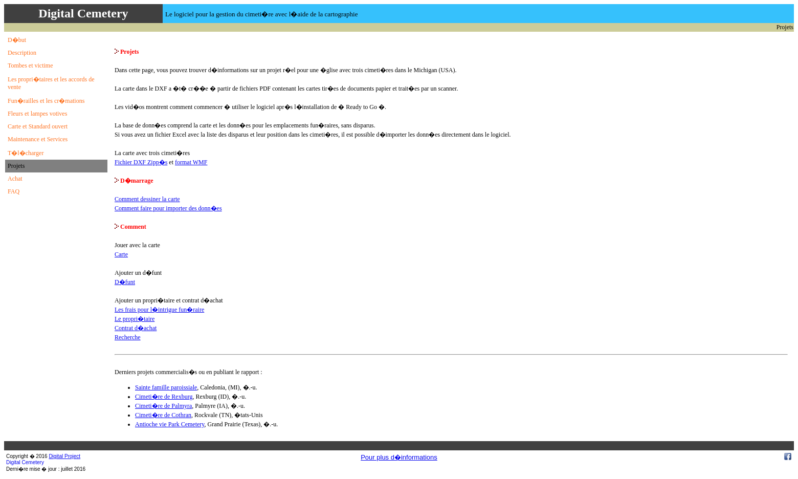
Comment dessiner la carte (147, 199)
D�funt (125, 282)
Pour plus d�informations (399, 457)
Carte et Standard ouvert (38, 126)
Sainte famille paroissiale (166, 387)
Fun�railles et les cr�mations (46, 100)
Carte (121, 254)
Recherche (128, 337)
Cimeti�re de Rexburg (163, 396)
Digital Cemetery (25, 462)
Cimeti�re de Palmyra (163, 405)
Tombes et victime (30, 65)
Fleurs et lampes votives (37, 113)
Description (22, 52)
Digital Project (64, 456)
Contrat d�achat (136, 328)
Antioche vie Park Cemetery (170, 424)
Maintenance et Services (38, 139)
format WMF (191, 162)
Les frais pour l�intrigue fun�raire (159, 309)
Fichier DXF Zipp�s (141, 162)
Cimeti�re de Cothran (163, 415)
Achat (15, 178)
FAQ (13, 191)
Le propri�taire (134, 318)
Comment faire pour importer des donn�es (168, 208)
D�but (17, 39)
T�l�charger (25, 153)
